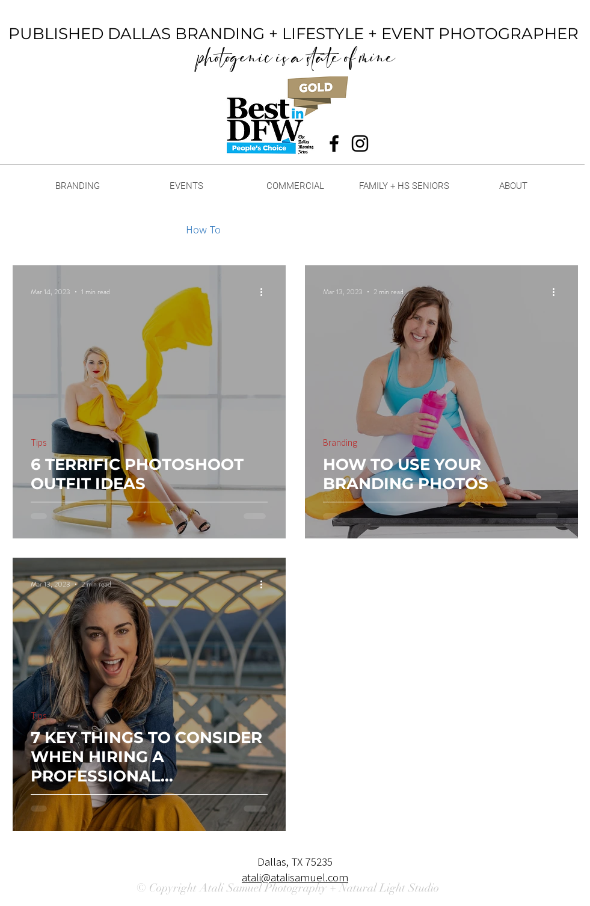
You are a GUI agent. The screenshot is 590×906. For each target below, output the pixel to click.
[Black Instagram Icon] (360, 143)
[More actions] (266, 292)
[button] (562, 230)
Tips (152, 229)
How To (203, 229)
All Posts (33, 229)
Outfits (260, 229)
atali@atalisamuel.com (295, 876)
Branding (97, 229)
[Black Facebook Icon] (334, 143)
